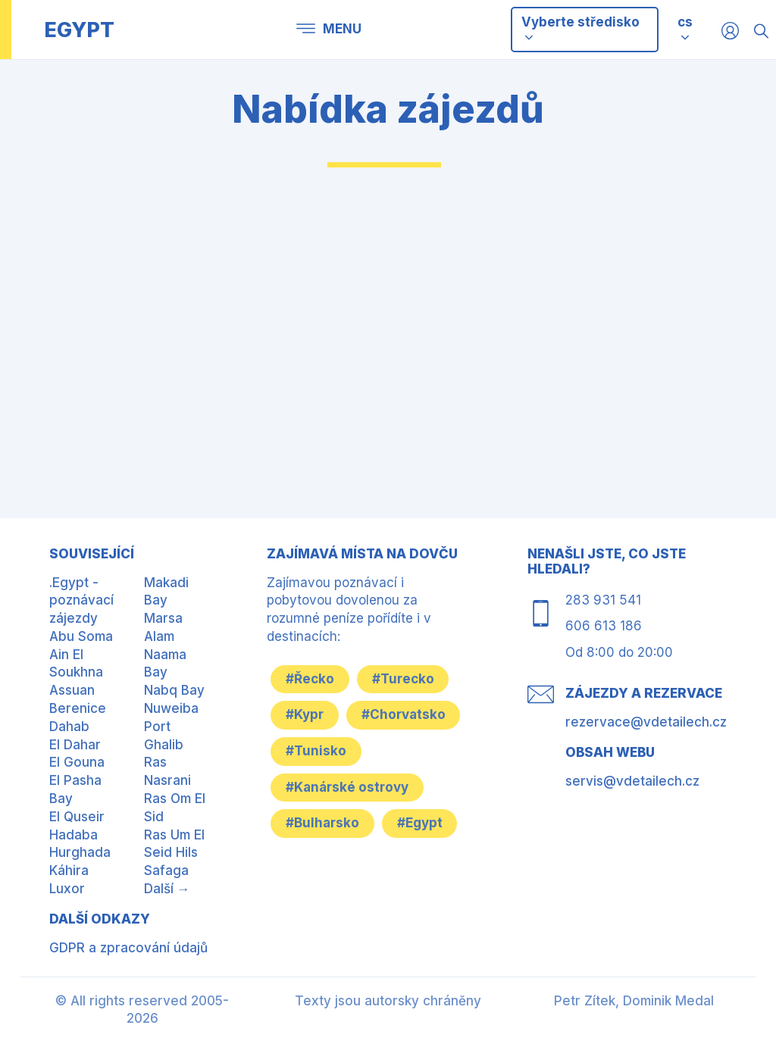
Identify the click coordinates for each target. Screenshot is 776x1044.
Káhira (69, 870)
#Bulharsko (322, 823)
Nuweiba (171, 708)
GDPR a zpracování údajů (128, 947)
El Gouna (77, 762)
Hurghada (80, 852)
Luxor (67, 888)
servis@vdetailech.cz (632, 781)
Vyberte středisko (580, 28)
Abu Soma (81, 636)
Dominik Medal (668, 1000)
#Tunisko (316, 750)
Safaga (166, 870)
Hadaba (73, 834)
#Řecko (310, 678)
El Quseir (77, 816)
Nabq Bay (174, 690)
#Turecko (403, 678)
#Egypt (420, 823)
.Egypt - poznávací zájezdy (81, 601)
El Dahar (75, 744)
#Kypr (305, 714)
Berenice (77, 708)
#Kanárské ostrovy (347, 787)
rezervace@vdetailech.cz (646, 722)
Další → (167, 888)
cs (685, 22)
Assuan (72, 690)
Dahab (69, 726)
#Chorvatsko (403, 714)
